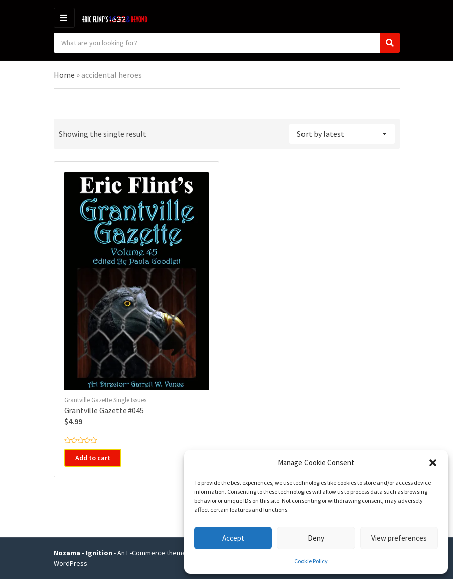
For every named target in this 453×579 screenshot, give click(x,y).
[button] (433, 463)
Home (64, 75)
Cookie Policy (311, 561)
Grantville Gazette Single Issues (105, 400)
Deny (316, 538)
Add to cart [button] (92, 457)
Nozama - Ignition (83, 552)
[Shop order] (342, 134)
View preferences (399, 538)
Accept (233, 538)
